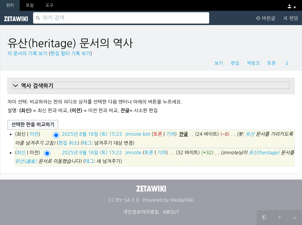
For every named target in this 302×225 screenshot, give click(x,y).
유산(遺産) (26, 161)
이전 (34, 134)
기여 (170, 134)
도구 (49, 5)
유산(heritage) (264, 152)
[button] (151, 86)
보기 (219, 63)
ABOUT (171, 211)
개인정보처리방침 (141, 211)
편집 (235, 63)
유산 (249, 134)
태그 (86, 143)
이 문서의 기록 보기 (27, 53)
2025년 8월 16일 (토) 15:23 (92, 134)
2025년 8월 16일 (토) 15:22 (92, 152)
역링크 (253, 63)
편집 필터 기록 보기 (70, 53)
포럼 (29, 5)
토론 (271, 63)
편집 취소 (68, 143)
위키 (10, 5)
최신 (21, 152)
